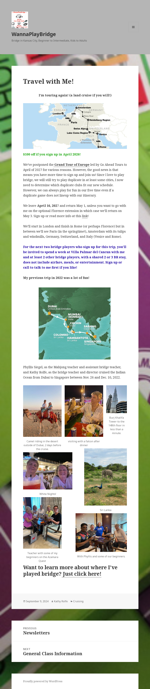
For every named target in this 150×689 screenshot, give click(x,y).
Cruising (78, 601)
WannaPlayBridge (34, 34)
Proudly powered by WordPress (42, 681)
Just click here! (81, 573)
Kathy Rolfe (61, 601)
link (85, 216)
